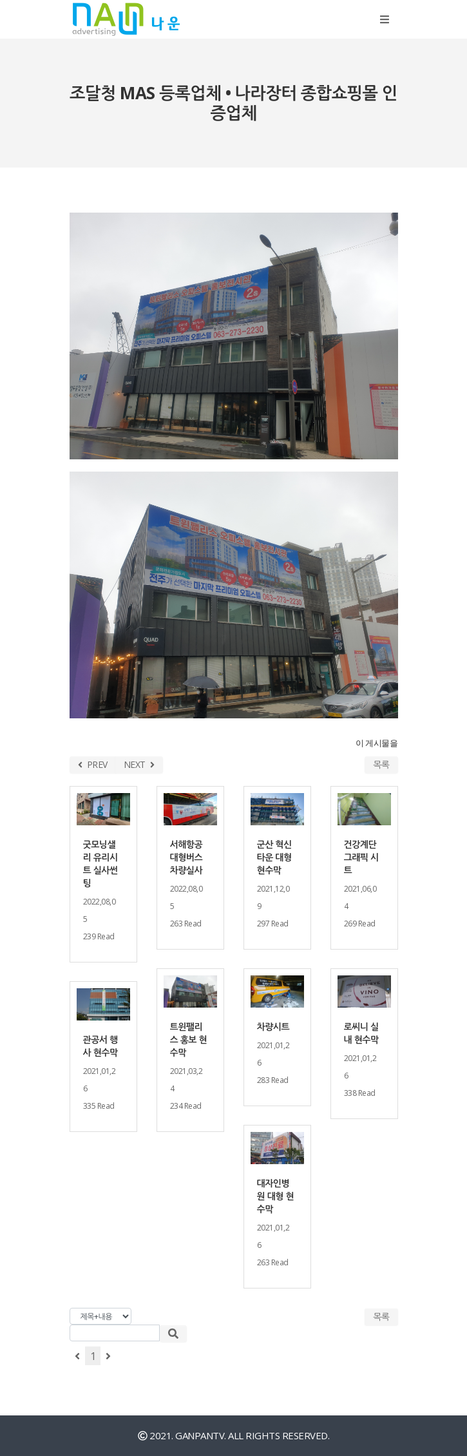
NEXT (139, 764)
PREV (93, 764)
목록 (381, 764)
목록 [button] (381, 1316)
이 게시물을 (377, 743)
